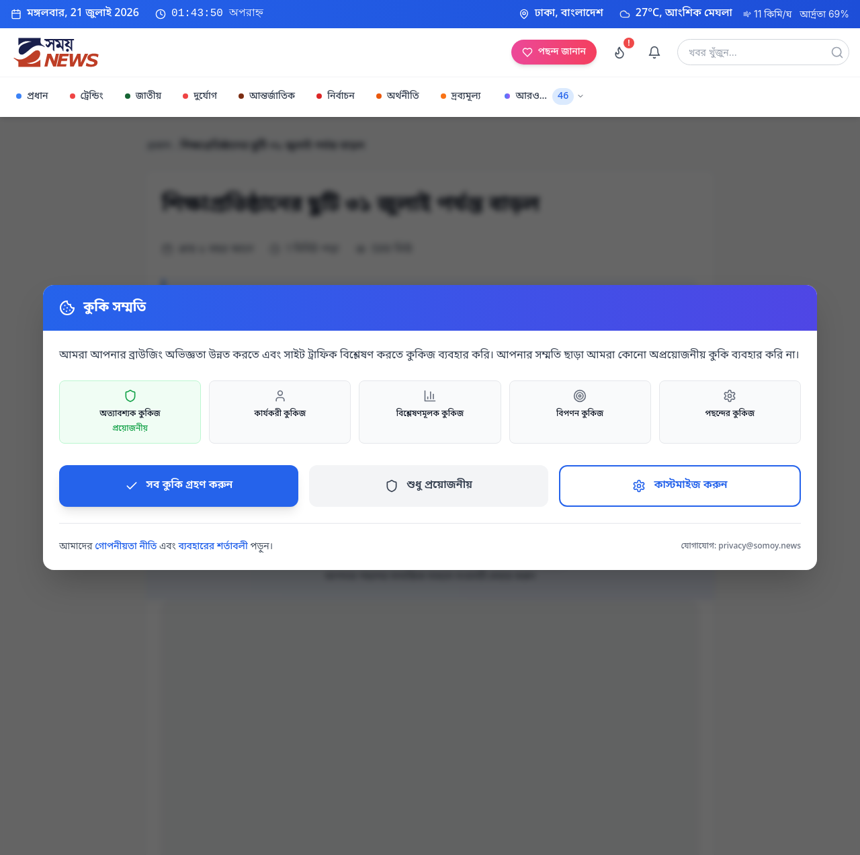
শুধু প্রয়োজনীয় (428, 485)
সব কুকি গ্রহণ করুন (179, 485)
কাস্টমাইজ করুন (679, 485)
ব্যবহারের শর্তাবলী (212, 546)
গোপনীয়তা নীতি (126, 546)
